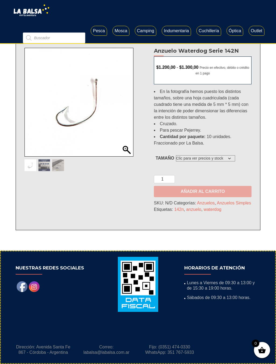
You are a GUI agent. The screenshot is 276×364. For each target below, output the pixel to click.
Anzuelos (206, 223)
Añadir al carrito (203, 212)
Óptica (235, 30)
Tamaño (164, 178)
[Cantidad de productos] (164, 200)
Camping (145, 30)
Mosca (121, 30)
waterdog (212, 230)
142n (179, 230)
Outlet (256, 30)
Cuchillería (209, 30)
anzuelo (193, 230)
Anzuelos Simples (234, 223)
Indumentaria (176, 30)
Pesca (99, 30)
